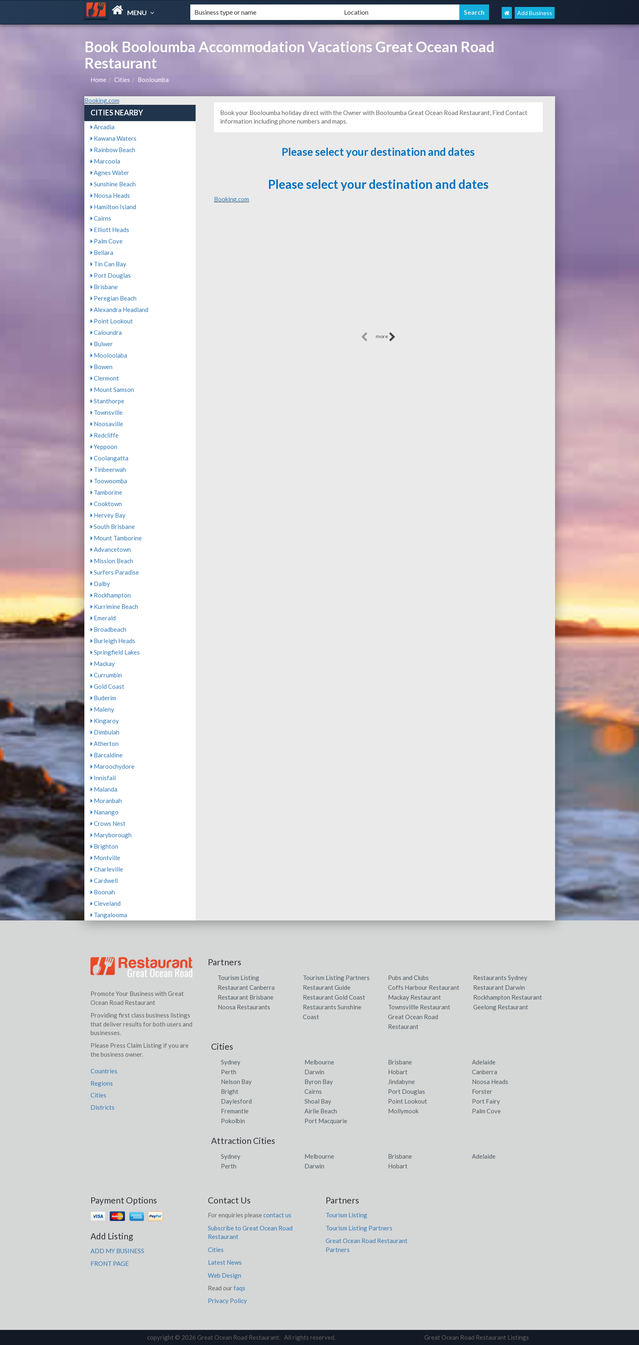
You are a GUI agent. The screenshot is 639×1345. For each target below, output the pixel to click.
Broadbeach (108, 629)
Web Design (224, 1275)
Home (98, 79)
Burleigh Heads (112, 640)
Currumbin (106, 675)
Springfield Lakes (115, 652)
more (386, 337)
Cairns (100, 218)
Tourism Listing (238, 977)
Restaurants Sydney (500, 977)
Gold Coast (107, 686)
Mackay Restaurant (414, 997)
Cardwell (104, 880)
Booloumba (153, 79)
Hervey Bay (108, 515)
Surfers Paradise (114, 572)
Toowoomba (108, 480)
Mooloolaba (108, 355)
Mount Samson (112, 389)
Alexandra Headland (119, 309)
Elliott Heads (109, 229)
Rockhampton (110, 595)
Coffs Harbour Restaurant (423, 987)
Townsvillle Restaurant (419, 1007)
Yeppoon (103, 446)
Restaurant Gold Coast (334, 997)
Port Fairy (486, 1101)
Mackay (102, 663)
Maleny (102, 709)
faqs (239, 1288)
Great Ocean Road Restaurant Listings (476, 1337)
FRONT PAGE (109, 1263)
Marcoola (105, 161)
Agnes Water (109, 172)
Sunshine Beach (113, 184)
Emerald (103, 618)
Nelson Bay (236, 1081)
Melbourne (319, 1062)
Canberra (484, 1071)
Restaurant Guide (326, 987)
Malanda (103, 789)
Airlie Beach (320, 1111)
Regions (101, 1083)
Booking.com (101, 100)
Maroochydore (112, 766)
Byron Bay (318, 1081)
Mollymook (403, 1111)
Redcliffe (104, 435)
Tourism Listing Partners (336, 977)
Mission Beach (111, 560)
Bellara (101, 252)
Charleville (106, 869)
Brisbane (104, 286)
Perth (228, 1071)
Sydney (230, 1062)
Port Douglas (110, 275)
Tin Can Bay (108, 264)
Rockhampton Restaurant (507, 997)
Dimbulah (104, 732)
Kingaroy (104, 720)
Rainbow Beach (112, 149)
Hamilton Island (113, 206)
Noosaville (106, 423)
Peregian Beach (113, 298)
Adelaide (484, 1062)
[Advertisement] (378, 273)
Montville (105, 857)
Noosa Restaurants (244, 1007)
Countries (103, 1071)
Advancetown (110, 549)
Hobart (398, 1071)
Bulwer (101, 343)
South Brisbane (112, 526)
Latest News (225, 1262)
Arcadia (102, 127)
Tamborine (106, 492)
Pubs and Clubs (408, 977)
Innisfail (103, 777)
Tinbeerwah (108, 469)
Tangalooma (108, 914)
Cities (122, 79)
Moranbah (106, 800)
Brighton (104, 846)
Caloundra (106, 332)
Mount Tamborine (116, 538)
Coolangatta (109, 458)
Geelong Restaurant (500, 1007)
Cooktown (106, 503)
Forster (482, 1091)
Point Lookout (111, 321)
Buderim (103, 697)
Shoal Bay (317, 1101)
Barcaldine (106, 755)
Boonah (102, 892)
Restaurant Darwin (499, 987)
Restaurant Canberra (246, 987)
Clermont (104, 378)
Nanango (104, 812)
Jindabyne (401, 1081)
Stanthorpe (107, 401)
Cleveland (105, 903)
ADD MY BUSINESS (117, 1250)
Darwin (314, 1071)
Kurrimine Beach (114, 606)
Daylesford (236, 1101)
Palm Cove (106, 241)
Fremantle (235, 1111)
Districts (102, 1107)
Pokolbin (233, 1120)
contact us (277, 1215)
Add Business (534, 12)
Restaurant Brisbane (245, 997)
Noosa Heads (110, 195)
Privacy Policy (227, 1300)
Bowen (101, 366)
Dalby (100, 583)
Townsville (106, 412)
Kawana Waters (113, 138)
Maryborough (111, 834)
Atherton (104, 743)
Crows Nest (108, 823)
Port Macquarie (325, 1120)
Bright (229, 1091)
